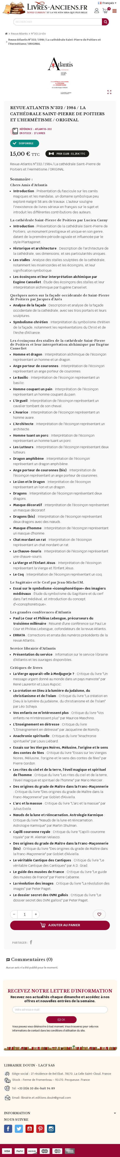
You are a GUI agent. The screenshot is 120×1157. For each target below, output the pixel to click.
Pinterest (40, 1129)
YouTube (30, 1129)
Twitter (19, 1129)
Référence (26, 129)
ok (61, 1019)
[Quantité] (24, 914)
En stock (25, 133)
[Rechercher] (61, 21)
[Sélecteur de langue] (107, 3)
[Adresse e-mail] (60, 1009)
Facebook (8, 1129)
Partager (19, 942)
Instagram (51, 1129)
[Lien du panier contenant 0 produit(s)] (105, 11)
